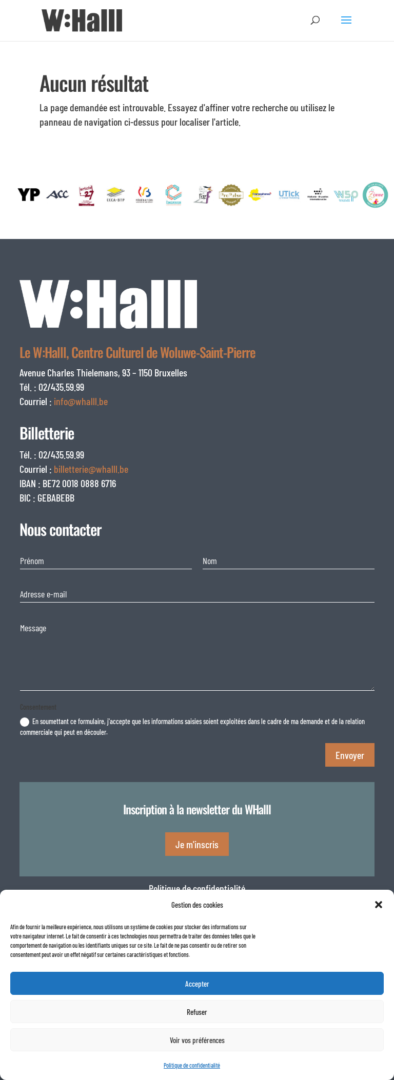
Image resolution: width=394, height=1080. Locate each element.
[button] (378, 904)
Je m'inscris (197, 844)
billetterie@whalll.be (91, 469)
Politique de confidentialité (192, 1065)
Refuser (197, 1011)
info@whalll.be (81, 401)
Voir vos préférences (197, 1040)
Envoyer (350, 755)
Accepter (197, 983)
